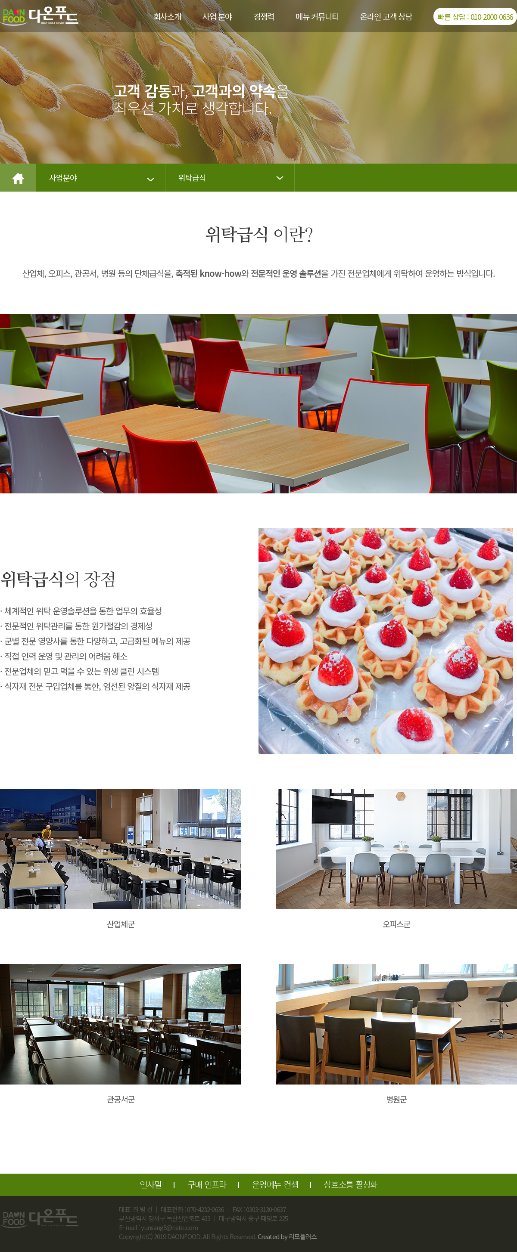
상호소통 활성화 (350, 1184)
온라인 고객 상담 (386, 16)
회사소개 (167, 16)
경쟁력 (263, 16)
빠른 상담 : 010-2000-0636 (475, 16)
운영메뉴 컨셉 (275, 1184)
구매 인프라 (206, 1184)
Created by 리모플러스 (287, 1236)
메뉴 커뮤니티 (317, 16)
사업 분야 (217, 16)
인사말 (151, 1184)
